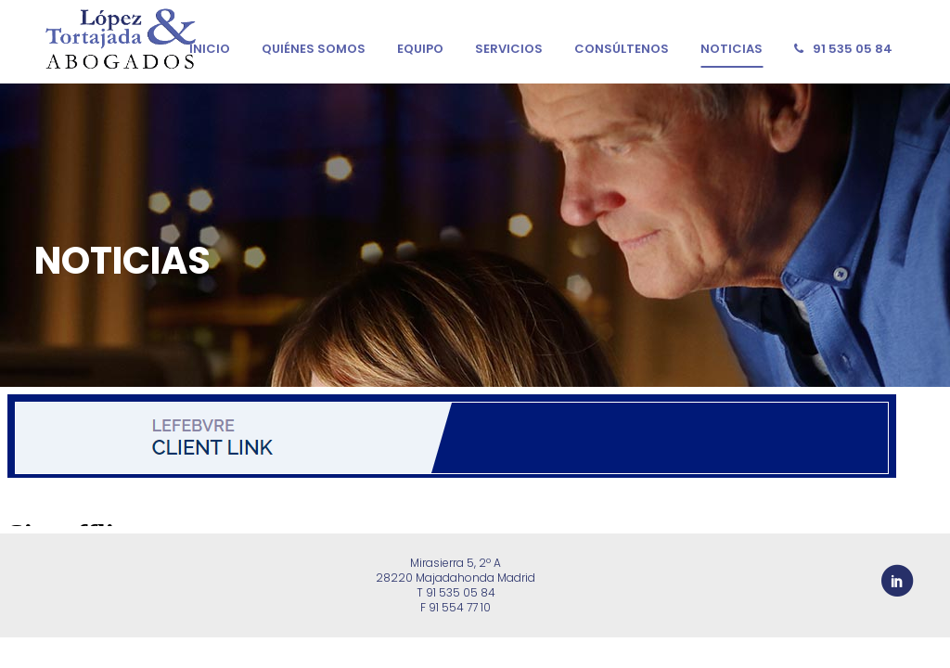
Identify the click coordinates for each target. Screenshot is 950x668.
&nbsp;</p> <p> (475, 456)
